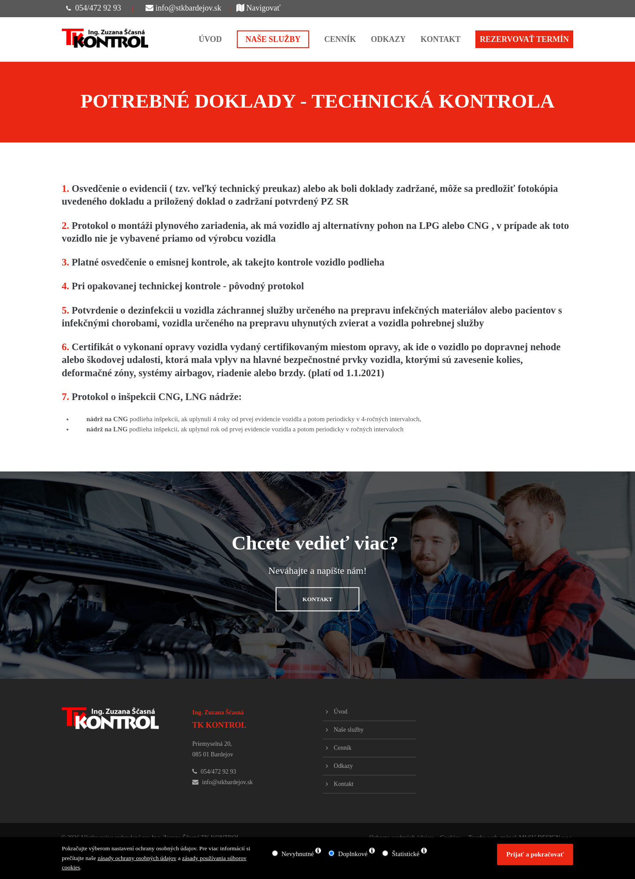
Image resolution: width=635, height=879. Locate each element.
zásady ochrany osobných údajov (136, 858)
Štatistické (406, 853)
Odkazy (343, 766)
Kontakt (344, 784)
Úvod (340, 711)
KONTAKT (317, 599)
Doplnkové (353, 853)
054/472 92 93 (98, 8)
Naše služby (349, 729)
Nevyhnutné (297, 853)
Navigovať (258, 8)
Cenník (342, 747)
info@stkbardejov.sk (183, 8)
